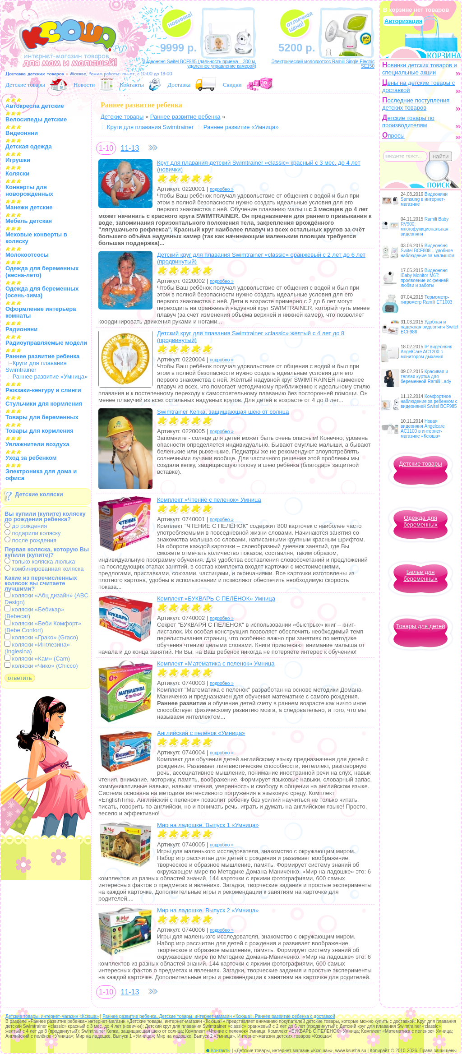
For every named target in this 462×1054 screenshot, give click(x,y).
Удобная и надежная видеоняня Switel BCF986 (429, 326)
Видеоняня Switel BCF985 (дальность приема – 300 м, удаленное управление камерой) (199, 64)
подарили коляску (33, 533)
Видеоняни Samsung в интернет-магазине (424, 199)
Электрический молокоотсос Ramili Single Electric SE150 (322, 64)
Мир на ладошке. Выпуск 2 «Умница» (208, 910)
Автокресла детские (34, 105)
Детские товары (25, 84)
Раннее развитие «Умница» (50, 376)
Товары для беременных (42, 417)
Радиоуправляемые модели (46, 342)
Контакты (132, 84)
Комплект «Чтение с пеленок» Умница (209, 499)
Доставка (178, 84)
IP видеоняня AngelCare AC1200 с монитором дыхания (427, 351)
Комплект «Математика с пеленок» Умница (216, 663)
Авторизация (403, 21)
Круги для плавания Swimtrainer (36, 366)
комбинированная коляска (44, 568)
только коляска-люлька (40, 561)
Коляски (17, 173)
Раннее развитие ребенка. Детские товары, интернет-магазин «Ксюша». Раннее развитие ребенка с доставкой (218, 1016)
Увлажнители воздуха (37, 444)
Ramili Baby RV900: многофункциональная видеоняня (424, 226)
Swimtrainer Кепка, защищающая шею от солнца (223, 411)
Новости (84, 84)
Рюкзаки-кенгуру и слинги (43, 390)
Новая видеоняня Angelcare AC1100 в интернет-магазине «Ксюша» (423, 429)
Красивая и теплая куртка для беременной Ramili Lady (426, 376)
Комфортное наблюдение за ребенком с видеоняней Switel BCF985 (429, 401)
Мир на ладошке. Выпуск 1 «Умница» (208, 825)
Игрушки (17, 160)
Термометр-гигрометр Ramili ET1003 (427, 300)
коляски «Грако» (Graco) (41, 637)
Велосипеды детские (36, 119)
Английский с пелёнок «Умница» (201, 733)
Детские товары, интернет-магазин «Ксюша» (52, 1016)
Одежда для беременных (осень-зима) (42, 292)
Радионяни (21, 329)
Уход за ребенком (30, 457)
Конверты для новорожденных (29, 190)
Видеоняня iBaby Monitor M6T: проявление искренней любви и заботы (424, 278)
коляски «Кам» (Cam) (37, 658)
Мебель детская (28, 220)
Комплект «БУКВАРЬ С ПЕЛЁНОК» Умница (216, 598)
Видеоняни (21, 132)
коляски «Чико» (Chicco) (41, 665)
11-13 (129, 148)
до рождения (26, 525)
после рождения (30, 540)
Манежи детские (28, 207)
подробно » (222, 189)
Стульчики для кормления (43, 403)
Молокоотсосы (27, 254)
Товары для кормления (39, 430)
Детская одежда (28, 146)
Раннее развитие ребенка (185, 116)
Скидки (232, 84)
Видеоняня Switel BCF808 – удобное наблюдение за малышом (427, 250)
